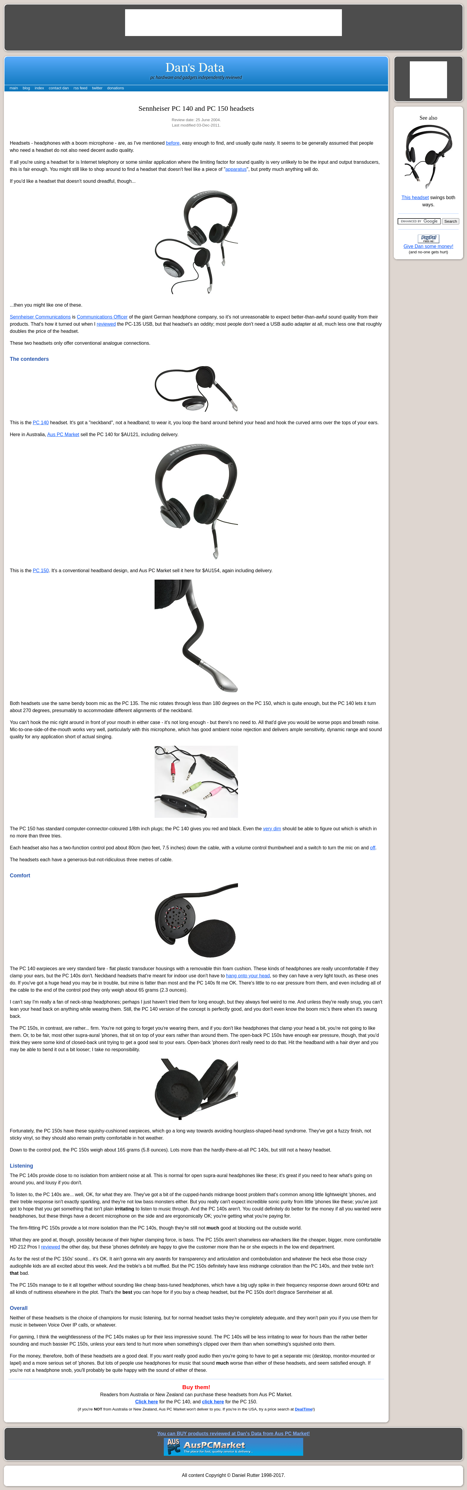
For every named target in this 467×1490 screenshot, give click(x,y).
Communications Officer (102, 316)
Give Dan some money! (428, 246)
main (14, 88)
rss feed (80, 88)
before (172, 143)
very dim (272, 828)
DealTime (303, 1409)
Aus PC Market (63, 434)
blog (26, 88)
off (373, 847)
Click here (146, 1401)
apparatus (236, 169)
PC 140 (41, 422)
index (39, 88)
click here (213, 1401)
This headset (415, 197)
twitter (97, 88)
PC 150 (41, 570)
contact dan (59, 88)
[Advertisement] (233, 22)
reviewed (106, 324)
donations (115, 88)
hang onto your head (248, 975)
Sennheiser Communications (40, 316)
